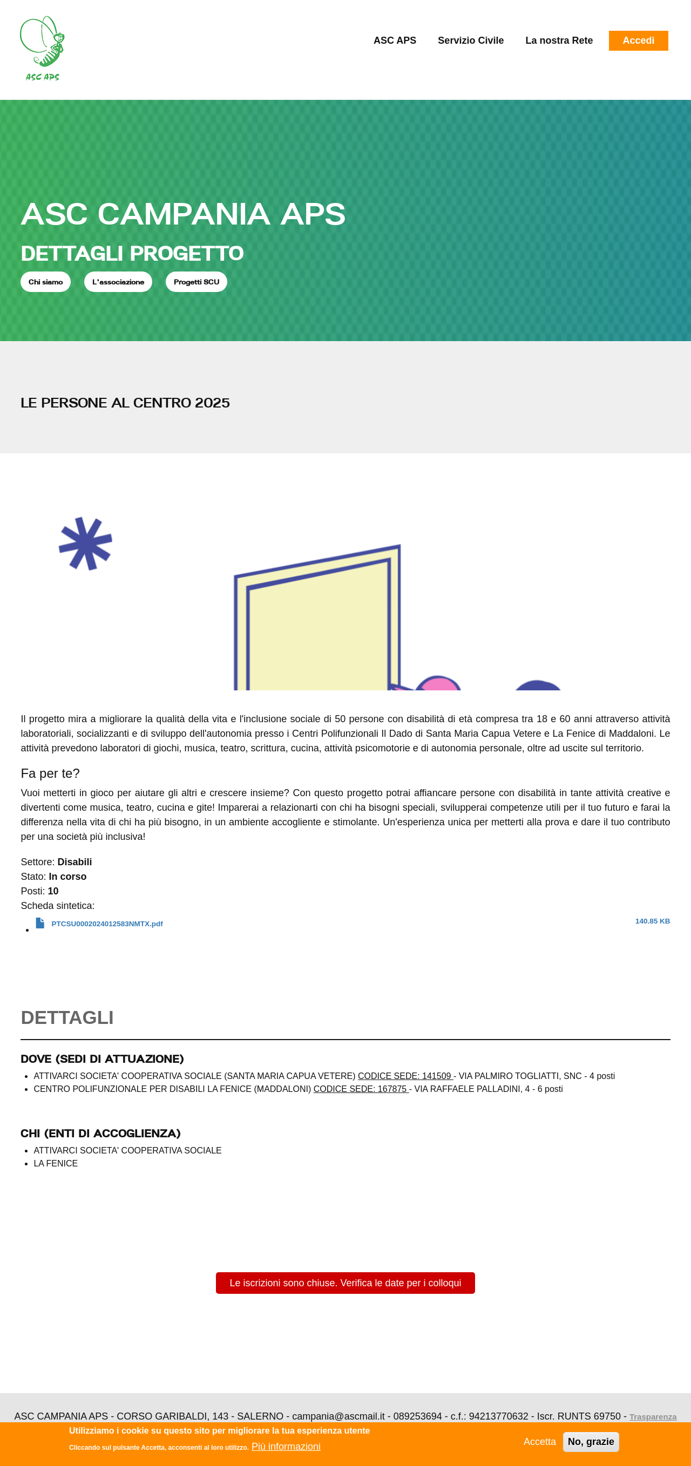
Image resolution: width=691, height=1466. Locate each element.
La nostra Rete (559, 40)
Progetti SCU (196, 281)
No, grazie (591, 1441)
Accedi (638, 40)
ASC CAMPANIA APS (183, 213)
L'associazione (118, 281)
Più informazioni (286, 1446)
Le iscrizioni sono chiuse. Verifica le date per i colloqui (345, 1283)
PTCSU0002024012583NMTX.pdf (107, 924)
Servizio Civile (471, 40)
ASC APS (395, 40)
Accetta (540, 1441)
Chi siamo (46, 281)
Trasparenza (653, 1416)
